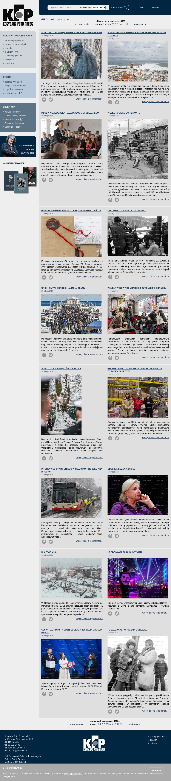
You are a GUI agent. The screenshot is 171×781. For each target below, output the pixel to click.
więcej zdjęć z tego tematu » (89, 99)
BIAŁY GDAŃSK (49, 552)
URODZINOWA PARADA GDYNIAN (125, 552)
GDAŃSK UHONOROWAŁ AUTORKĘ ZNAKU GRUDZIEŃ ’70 (71, 210)
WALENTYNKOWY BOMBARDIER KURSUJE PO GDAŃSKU (137, 288)
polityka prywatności (157, 736)
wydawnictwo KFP (13, 93)
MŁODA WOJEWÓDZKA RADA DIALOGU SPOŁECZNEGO (70, 113)
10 (120, 24)
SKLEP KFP (9, 107)
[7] (113, 24)
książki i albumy (12, 112)
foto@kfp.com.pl (19, 750)
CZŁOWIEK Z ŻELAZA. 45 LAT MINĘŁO (127, 210)
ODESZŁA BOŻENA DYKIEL (121, 469)
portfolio (8, 48)
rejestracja (10, 63)
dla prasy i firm (11, 52)
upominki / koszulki (14, 127)
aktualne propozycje (14, 40)
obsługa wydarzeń (13, 82)
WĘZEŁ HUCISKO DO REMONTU (124, 113)
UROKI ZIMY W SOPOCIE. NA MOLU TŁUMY (63, 288)
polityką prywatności (72, 773)
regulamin (152, 740)
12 (127, 24)
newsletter (9, 59)
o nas (143, 7)
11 (123, 24)
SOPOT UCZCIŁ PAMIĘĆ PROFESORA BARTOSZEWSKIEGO (71, 32)
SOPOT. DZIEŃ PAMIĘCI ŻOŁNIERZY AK (61, 368)
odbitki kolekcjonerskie (15, 115)
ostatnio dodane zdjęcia (16, 44)
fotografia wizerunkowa (15, 85)
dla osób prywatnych (14, 55)
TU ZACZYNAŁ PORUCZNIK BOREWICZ (127, 630)
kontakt (155, 7)
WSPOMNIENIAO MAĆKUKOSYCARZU (26, 149)
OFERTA (7, 77)
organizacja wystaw (14, 89)
